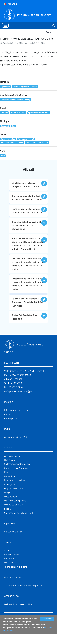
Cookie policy (10, 418)
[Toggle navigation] (5, 25)
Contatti (8, 414)
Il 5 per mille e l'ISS (13, 531)
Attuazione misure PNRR (16, 437)
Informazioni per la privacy (17, 410)
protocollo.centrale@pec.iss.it (23, 391)
